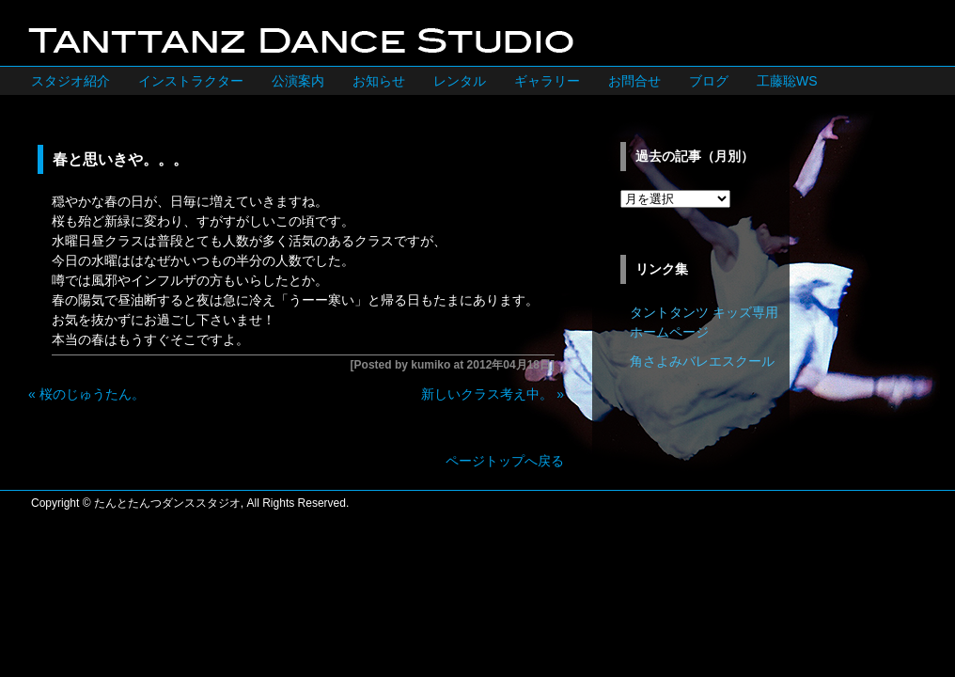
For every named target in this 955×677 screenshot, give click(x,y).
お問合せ (634, 80)
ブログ (708, 80)
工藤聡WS (787, 80)
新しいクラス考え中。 (487, 393)
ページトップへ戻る (505, 460)
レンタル (459, 80)
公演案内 (298, 80)
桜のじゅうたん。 (92, 393)
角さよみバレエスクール (702, 361)
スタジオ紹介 (70, 80)
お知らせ (378, 80)
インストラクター (190, 80)
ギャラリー (547, 80)
